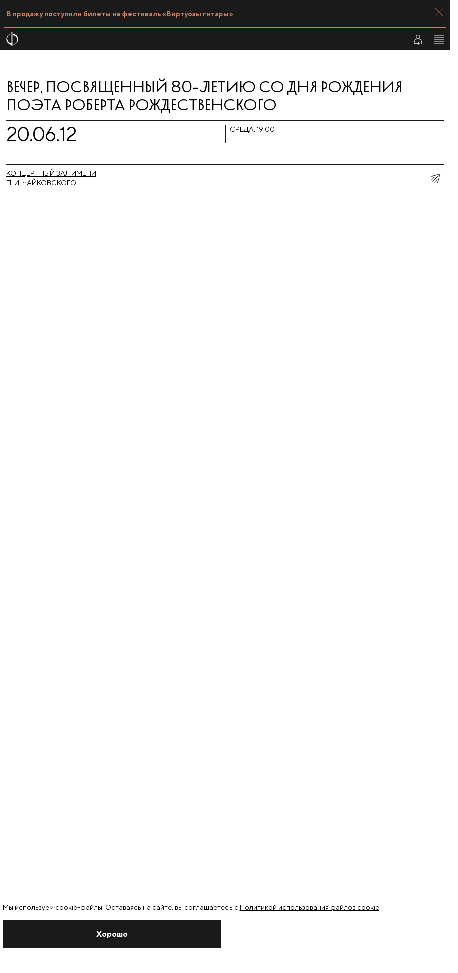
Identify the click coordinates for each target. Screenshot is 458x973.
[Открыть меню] (439, 39)
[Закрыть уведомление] (112, 934)
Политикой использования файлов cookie (309, 907)
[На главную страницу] (200, 39)
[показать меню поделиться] (435, 178)
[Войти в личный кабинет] (418, 39)
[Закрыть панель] (439, 12)
